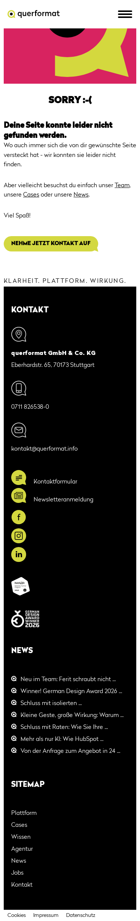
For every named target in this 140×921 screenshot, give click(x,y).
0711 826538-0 (30, 407)
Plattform (24, 813)
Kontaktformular (55, 482)
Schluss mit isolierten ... (51, 704)
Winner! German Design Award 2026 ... (71, 692)
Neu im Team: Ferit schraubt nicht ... (68, 680)
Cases (31, 195)
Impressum (46, 915)
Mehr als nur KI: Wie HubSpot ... (62, 739)
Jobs (17, 873)
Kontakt (21, 885)
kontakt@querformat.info (44, 449)
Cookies (16, 915)
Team (122, 186)
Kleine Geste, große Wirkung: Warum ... (72, 715)
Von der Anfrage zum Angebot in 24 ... (70, 751)
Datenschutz (80, 915)
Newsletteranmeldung (63, 500)
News (81, 195)
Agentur (22, 849)
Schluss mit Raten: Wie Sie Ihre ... (64, 727)
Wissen (21, 837)
